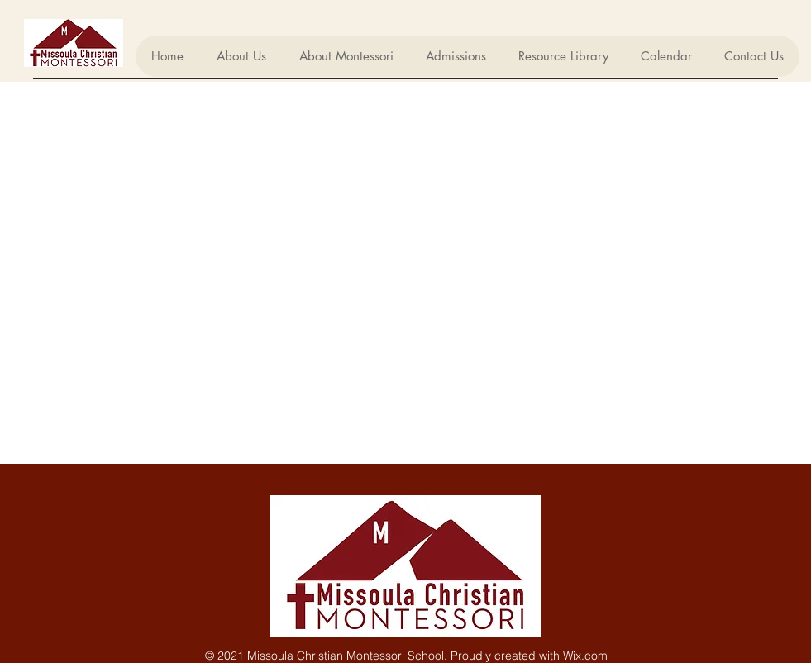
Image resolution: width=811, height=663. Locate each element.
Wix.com (585, 655)
